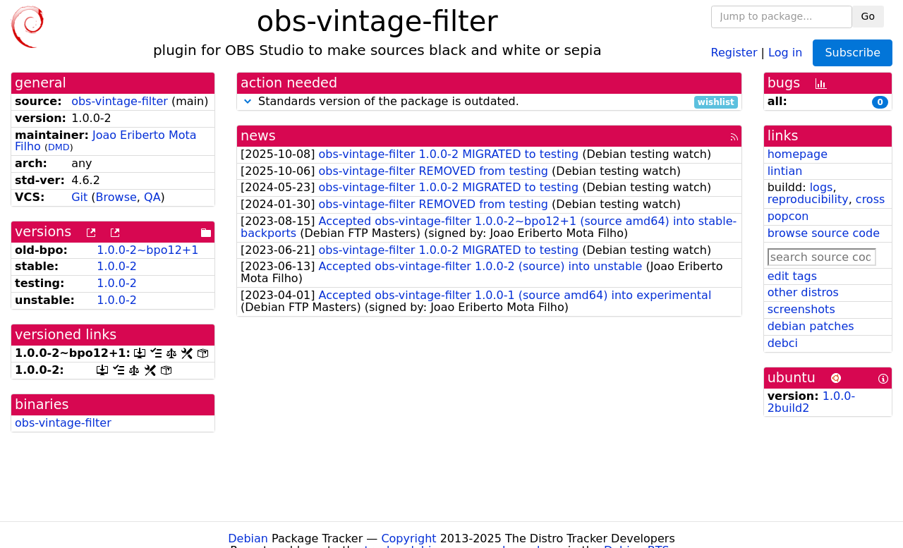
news (258, 136)
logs (821, 187)
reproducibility (808, 199)
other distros (803, 292)
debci (783, 343)
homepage (798, 154)
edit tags (792, 276)
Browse (116, 197)
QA (152, 197)
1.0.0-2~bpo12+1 (147, 250)
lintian (785, 171)
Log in (785, 52)
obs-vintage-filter (119, 101)
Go (868, 16)
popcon (788, 216)
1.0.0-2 (117, 266)
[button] (247, 101)
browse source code (824, 233)
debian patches (811, 326)
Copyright (408, 538)
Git (79, 197)
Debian (248, 538)
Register (734, 52)
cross (870, 199)
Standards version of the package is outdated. (489, 102)
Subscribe (852, 52)
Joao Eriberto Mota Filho (106, 141)
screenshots (801, 309)
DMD (59, 147)
